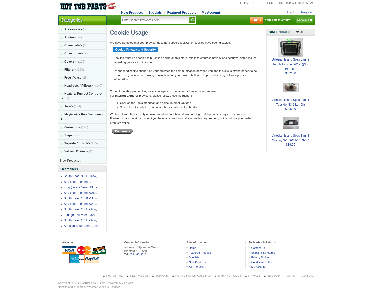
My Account (211, 12)
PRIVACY (254, 275)
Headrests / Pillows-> (79, 85)
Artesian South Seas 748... (82, 226)
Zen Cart (127, 282)
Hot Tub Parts (114, 275)
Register (307, 12)
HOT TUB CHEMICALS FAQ (296, 2)
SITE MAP (273, 275)
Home (192, 247)
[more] (298, 31)
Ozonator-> (72, 127)
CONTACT (308, 275)
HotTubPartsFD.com (92, 282)
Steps (68, 135)
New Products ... (71, 160)
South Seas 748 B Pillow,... (82, 198)
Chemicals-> (73, 45)
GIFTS (291, 275)
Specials (155, 12)
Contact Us (258, 247)
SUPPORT (268, 2)
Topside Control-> (77, 143)
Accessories (73, 29)
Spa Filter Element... (77, 182)
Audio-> (70, 37)
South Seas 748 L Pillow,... (81, 176)
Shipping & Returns (263, 252)
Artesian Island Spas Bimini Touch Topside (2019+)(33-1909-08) (290, 58)
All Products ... (198, 266)
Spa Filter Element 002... (80, 204)
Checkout (303, 19)
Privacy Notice (260, 257)
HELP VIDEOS (248, 2)
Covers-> (70, 61)
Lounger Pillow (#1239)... (80, 215)
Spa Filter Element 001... (80, 193)
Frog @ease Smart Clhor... (82, 187)
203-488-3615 (138, 254)
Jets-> (68, 106)
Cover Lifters (73, 53)
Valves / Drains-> (76, 151)
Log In (291, 12)
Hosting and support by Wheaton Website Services (89, 286)
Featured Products (181, 12)
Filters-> (70, 69)
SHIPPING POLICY (229, 275)
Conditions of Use (262, 262)
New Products (132, 12)
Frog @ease (72, 77)
